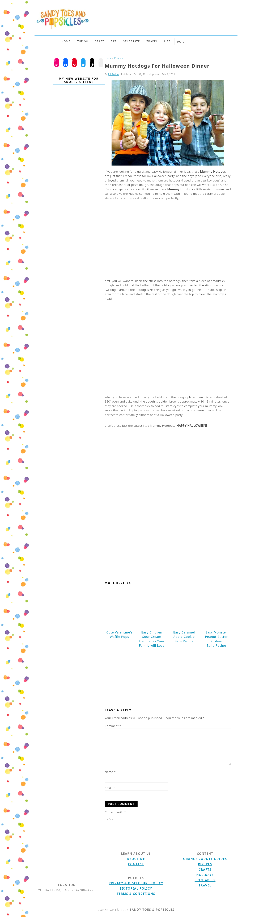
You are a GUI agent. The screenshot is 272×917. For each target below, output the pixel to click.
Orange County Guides (205, 859)
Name (110, 772)
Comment (113, 726)
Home (108, 58)
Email (110, 788)
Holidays (205, 875)
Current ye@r (115, 812)
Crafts (205, 870)
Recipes (118, 58)
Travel (205, 885)
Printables (205, 880)
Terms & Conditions (136, 894)
